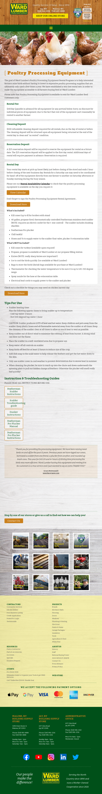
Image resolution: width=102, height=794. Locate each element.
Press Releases (57, 664)
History (55, 649)
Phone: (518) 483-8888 (20, 733)
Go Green (10, 655)
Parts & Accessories (14, 652)
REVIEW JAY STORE (87, 10)
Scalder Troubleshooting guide (15, 403)
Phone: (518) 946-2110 (73, 730)
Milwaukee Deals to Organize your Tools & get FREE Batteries (26, 676)
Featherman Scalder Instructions (14, 391)
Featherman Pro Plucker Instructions (14, 435)
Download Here (18, 204)
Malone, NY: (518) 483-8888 (58, 10)
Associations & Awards (60, 658)
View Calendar (18, 192)
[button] (51, 28)
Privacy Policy (57, 667)
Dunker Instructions (14, 413)
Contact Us (14, 520)
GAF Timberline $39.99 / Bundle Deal (20, 680)
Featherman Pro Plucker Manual (13, 424)
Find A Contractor (13, 649)
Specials (10, 658)
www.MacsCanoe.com (51, 473)
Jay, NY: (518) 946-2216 (43, 10)
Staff (54, 652)
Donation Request (13, 661)
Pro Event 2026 (12, 672)
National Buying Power (60, 655)
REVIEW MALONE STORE (87, 16)
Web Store (57, 675)
